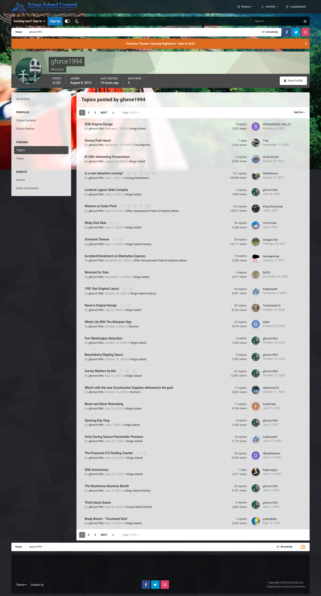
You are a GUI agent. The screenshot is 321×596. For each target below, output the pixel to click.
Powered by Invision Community (286, 585)
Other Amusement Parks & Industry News (152, 210)
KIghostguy (270, 468)
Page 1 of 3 (130, 112)
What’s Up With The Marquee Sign (108, 321)
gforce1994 (95, 128)
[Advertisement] (160, 568)
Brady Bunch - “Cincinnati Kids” (106, 518)
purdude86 (270, 518)
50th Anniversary (96, 468)
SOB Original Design (99, 124)
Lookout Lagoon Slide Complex (106, 190)
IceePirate (269, 403)
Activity (270, 7)
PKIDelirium (270, 173)
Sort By (299, 112)
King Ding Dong (273, 206)
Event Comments (27, 188)
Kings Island (138, 128)
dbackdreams (271, 452)
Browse (246, 7)
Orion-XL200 (271, 157)
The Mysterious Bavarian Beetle (107, 485)
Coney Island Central (139, 506)
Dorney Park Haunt (98, 140)
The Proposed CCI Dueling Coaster (109, 452)
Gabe (266, 321)
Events (20, 180)
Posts (20, 158)
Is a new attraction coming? (104, 173)
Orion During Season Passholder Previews (114, 436)
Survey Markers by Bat (101, 370)
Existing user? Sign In (29, 21)
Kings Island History (138, 243)
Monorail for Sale (97, 272)
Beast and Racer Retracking (104, 403)
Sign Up (55, 21)
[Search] (262, 21)
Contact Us (37, 583)
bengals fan (270, 239)
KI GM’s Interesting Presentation (107, 157)
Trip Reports (142, 145)
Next (104, 112)
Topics (20, 150)
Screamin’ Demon (97, 239)
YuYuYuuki (269, 222)
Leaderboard (298, 7)
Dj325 (266, 272)
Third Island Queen (98, 501)
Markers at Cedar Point (101, 206)
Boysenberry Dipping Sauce (104, 354)
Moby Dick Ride (96, 222)
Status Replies (25, 128)
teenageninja (271, 255)
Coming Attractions (136, 178)
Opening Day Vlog (97, 419)
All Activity (23, 99)
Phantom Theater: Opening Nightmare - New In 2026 (160, 43)
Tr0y (265, 140)
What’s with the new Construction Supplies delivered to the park (129, 387)
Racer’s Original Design (101, 304)
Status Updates (26, 120)
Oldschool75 (271, 387)
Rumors (134, 325)
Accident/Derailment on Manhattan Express (115, 255)
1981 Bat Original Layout (102, 288)
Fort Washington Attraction (103, 337)
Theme (21, 583)
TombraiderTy (272, 304)
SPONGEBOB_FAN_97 (277, 124)
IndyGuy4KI (270, 288)
